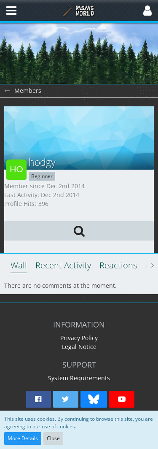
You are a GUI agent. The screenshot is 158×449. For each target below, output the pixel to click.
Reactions (118, 265)
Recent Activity (63, 265)
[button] (11, 10)
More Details (23, 438)
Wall (19, 265)
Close (53, 438)
